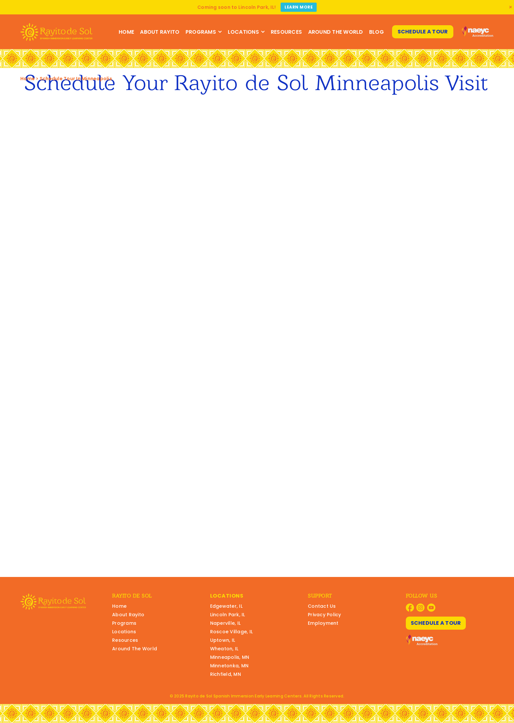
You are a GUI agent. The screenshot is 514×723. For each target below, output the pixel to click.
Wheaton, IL (224, 648)
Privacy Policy (324, 614)
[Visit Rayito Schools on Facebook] (410, 607)
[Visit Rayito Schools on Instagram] (420, 607)
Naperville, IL (225, 623)
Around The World (335, 32)
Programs (204, 32)
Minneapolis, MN (229, 657)
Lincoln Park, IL (227, 614)
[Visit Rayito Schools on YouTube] (431, 607)
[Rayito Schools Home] (56, 32)
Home (126, 32)
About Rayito (159, 32)
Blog (376, 32)
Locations (246, 32)
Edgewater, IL (226, 606)
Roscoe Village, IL (231, 631)
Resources (286, 32)
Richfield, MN (225, 674)
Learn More (299, 7)
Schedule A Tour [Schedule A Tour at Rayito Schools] (423, 31)
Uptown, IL (222, 640)
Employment (323, 623)
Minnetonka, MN (229, 665)
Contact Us (322, 606)
